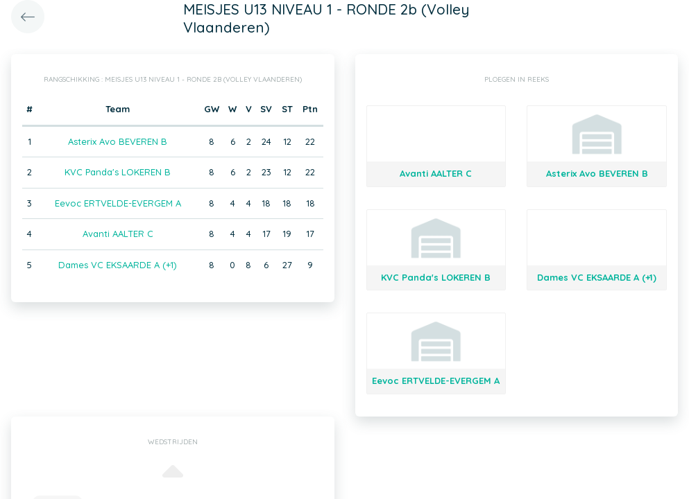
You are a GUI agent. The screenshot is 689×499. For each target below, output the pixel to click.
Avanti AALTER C (118, 233)
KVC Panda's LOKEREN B (118, 171)
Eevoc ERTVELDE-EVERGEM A (118, 203)
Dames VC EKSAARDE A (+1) (117, 264)
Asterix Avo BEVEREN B (117, 141)
